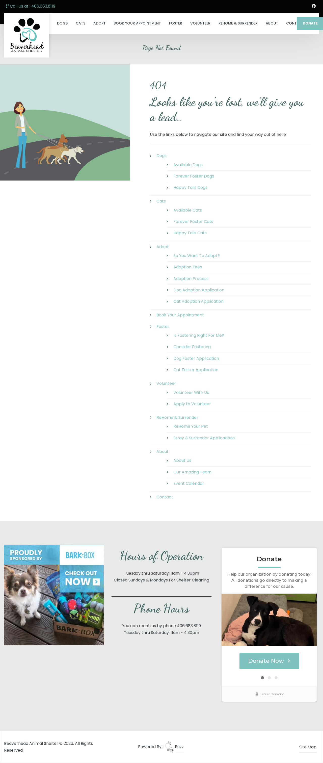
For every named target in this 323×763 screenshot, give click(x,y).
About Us (182, 460)
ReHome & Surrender (238, 23)
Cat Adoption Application (198, 301)
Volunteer (200, 23)
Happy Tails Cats (190, 233)
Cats (80, 23)
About (272, 23)
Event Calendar (188, 483)
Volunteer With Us (191, 392)
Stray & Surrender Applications (204, 438)
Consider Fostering (192, 347)
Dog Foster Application (196, 358)
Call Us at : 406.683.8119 (30, 6)
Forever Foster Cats (193, 221)
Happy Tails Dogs (190, 187)
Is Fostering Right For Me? (198, 335)
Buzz (174, 747)
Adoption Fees (187, 267)
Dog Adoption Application (198, 290)
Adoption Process (190, 279)
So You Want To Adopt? (196, 256)
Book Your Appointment (137, 23)
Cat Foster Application (195, 370)
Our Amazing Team (192, 472)
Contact (164, 497)
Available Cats (187, 210)
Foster (175, 23)
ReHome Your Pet (190, 426)
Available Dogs (188, 165)
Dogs (62, 23)
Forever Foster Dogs (193, 176)
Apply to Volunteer (192, 404)
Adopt (99, 23)
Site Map (307, 747)
